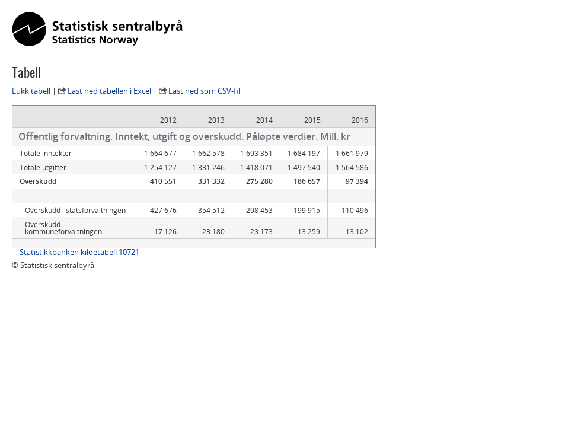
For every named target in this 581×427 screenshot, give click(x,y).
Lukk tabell (31, 90)
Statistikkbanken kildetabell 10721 (79, 252)
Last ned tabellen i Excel (109, 90)
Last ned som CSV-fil (204, 90)
